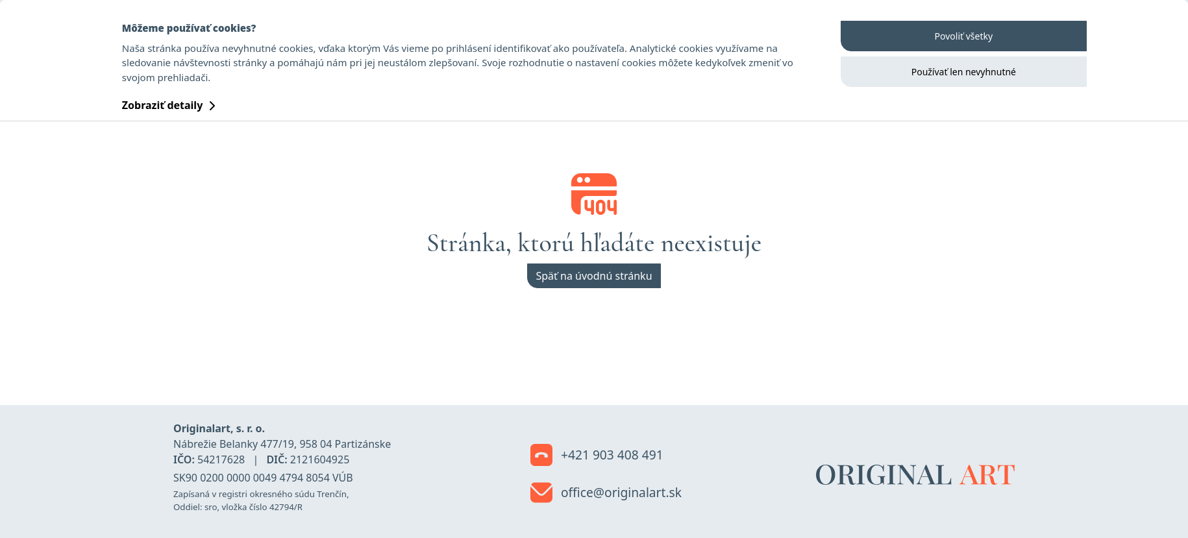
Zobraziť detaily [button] (169, 105)
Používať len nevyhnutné (963, 72)
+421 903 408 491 (596, 455)
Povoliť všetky (964, 36)
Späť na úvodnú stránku (594, 276)
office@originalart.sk (606, 493)
